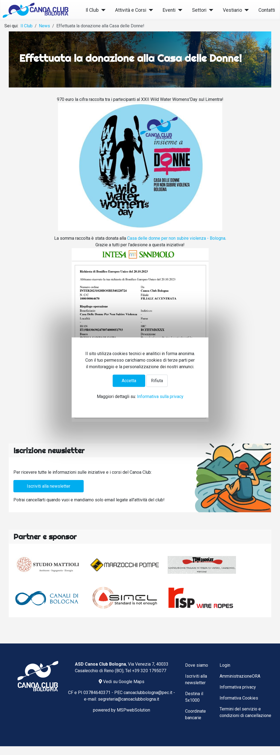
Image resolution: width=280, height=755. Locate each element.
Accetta (129, 380)
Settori (199, 10)
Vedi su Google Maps (121, 681)
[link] (176, 238)
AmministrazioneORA (240, 676)
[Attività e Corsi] (149, 10)
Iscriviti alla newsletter (48, 486)
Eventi (169, 10)
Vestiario (232, 10)
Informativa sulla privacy (160, 396)
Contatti (266, 10)
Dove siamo (196, 665)
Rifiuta (157, 380)
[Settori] (209, 10)
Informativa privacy (238, 687)
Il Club (92, 10)
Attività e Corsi (130, 10)
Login (225, 665)
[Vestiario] (245, 10)
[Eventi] (179, 10)
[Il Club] (102, 10)
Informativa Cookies (239, 698)
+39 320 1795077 (149, 670)
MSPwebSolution (133, 710)
